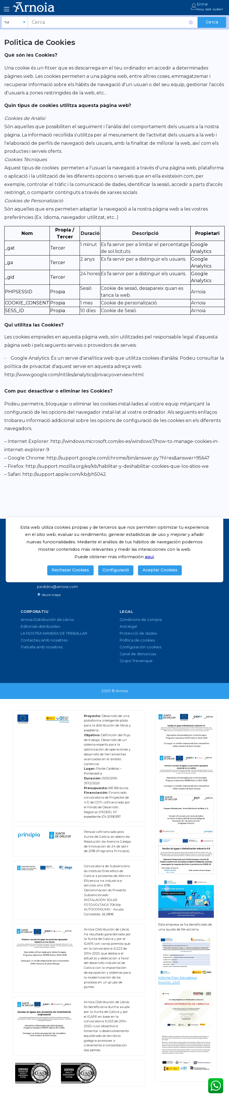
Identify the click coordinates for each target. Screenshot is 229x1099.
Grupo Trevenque (136, 661)
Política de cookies (137, 640)
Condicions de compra (141, 619)
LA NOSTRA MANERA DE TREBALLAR (54, 633)
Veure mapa (49, 595)
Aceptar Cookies (160, 570)
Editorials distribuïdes (40, 626)
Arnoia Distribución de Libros (47, 619)
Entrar (202, 4)
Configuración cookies (140, 647)
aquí (149, 556)
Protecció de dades (138, 633)
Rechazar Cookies (70, 570)
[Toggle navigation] (6, 9)
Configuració (115, 570)
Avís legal (128, 626)
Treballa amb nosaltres (42, 647)
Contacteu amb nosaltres (44, 640)
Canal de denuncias (138, 654)
